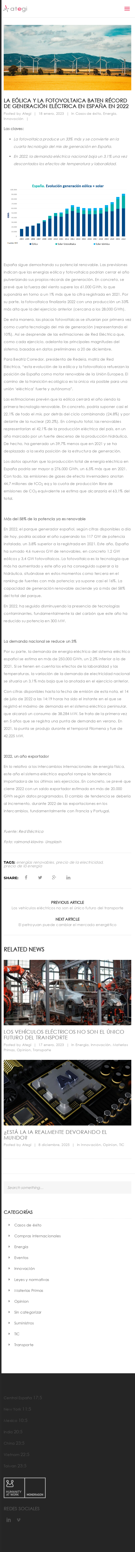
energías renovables (35, 862)
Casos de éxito (88, 113)
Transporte (42, 1050)
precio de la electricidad (79, 862)
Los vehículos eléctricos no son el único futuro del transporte (68, 908)
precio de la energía (23, 866)
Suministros (24, 1323)
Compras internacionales (37, 1236)
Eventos (21, 1257)
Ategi (26, 113)
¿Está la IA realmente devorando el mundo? (55, 1135)
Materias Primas (28, 1290)
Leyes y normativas (31, 1279)
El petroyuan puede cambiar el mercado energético (68, 924)
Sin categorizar (28, 1312)
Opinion (24, 1050)
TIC (121, 1145)
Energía (109, 113)
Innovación (14, 118)
